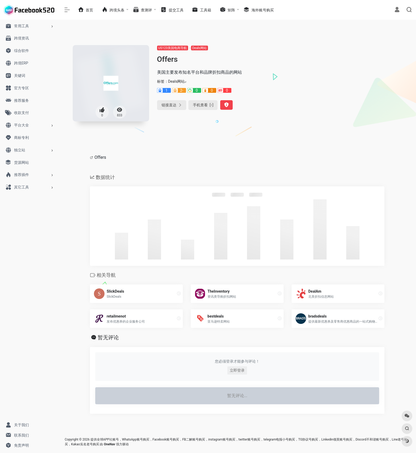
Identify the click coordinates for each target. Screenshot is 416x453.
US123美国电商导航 (172, 48)
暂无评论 (108, 337)
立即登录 (237, 370)
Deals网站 (199, 48)
